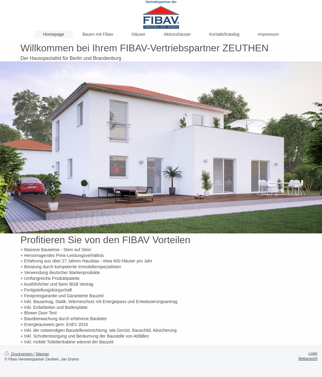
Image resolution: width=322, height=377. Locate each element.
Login (313, 353)
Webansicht (307, 359)
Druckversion (19, 354)
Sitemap (42, 354)
